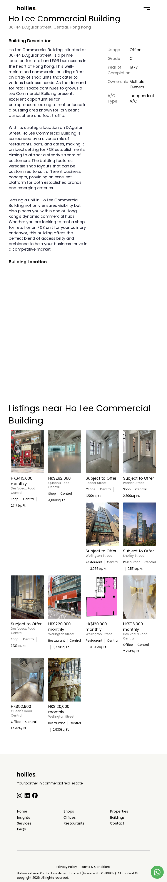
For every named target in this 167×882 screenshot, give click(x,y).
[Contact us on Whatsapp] (157, 872)
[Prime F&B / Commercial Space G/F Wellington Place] (64, 597)
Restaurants (73, 823)
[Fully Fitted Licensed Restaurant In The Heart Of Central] (102, 597)
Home (22, 811)
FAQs (21, 829)
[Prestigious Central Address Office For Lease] (102, 451)
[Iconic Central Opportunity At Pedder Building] (139, 451)
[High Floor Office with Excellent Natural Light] (27, 680)
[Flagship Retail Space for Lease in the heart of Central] (27, 597)
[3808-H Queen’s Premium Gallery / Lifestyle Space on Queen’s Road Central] (64, 451)
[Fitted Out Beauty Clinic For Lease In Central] (139, 597)
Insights (23, 817)
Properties (119, 811)
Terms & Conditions (95, 867)
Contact (117, 823)
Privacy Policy (67, 867)
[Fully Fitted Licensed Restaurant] (64, 680)
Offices (69, 817)
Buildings (117, 817)
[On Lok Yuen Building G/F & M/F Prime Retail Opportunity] (27, 451)
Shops (68, 811)
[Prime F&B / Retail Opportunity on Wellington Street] (102, 524)
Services (24, 823)
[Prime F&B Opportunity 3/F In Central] (139, 524)
